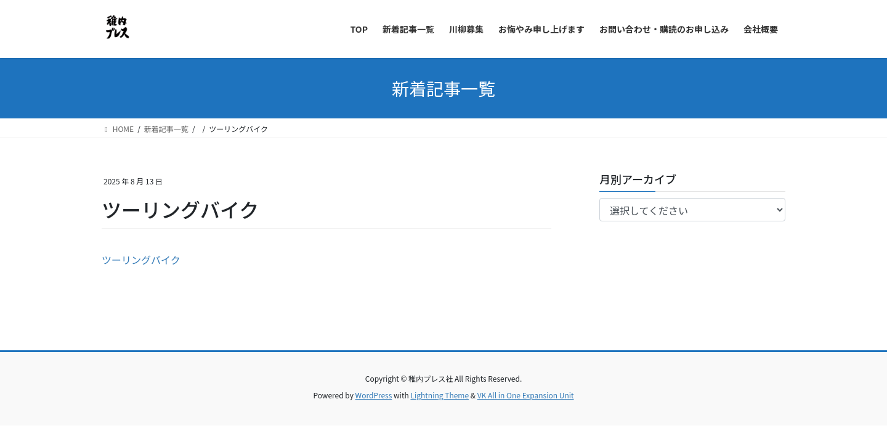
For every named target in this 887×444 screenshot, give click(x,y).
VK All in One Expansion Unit (525, 395)
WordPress (373, 395)
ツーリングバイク (141, 259)
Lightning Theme (439, 395)
